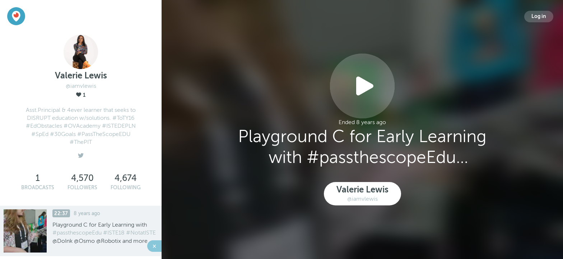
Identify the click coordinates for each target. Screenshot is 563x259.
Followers (82, 187)
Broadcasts (37, 187)
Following (126, 187)
